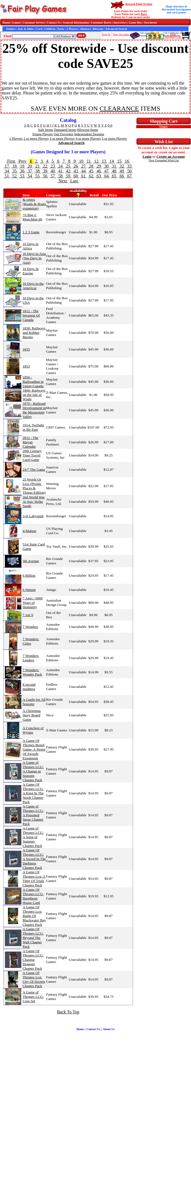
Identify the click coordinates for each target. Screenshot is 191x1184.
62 (91, 176)
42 (68, 171)
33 (129, 166)
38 (37, 171)
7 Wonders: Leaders (30, 658)
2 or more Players (36, 138)
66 (121, 176)
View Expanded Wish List (163, 160)
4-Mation (29, 531)
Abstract (85, 28)
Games (16, 22)
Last (74, 181)
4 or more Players (88, 138)
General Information (76, 22)
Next (62, 181)
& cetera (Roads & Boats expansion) (34, 203)
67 (129, 176)
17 (7, 166)
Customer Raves (101, 22)
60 (76, 176)
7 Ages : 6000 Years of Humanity (32, 602)
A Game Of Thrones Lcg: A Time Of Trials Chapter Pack (33, 878)
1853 (26, 366)
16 (127, 161)
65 (114, 176)
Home (6, 22)
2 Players (72, 28)
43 (76, 171)
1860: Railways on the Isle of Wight (33, 394)
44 (83, 171)
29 (99, 166)
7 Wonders (30, 627)
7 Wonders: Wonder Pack (32, 672)
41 (60, 171)
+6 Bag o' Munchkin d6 (32, 217)
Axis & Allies (26, 28)
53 (22, 176)
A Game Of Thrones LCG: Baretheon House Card (33, 896)
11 (89, 161)
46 (99, 171)
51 (7, 176)
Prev (22, 161)
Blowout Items (87, 130)
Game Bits (135, 22)
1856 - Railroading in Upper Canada (33, 381)
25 (68, 166)
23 (53, 166)
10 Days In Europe (30, 271)
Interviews (120, 22)
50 (129, 171)
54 (30, 176)
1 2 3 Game (30, 232)
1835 (26, 349)
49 (121, 171)
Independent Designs (89, 134)
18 (14, 166)
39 (45, 171)
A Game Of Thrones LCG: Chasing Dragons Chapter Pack (33, 959)
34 (7, 171)
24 (60, 166)
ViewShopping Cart (172, 35)
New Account (121, 34)
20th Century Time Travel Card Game (32, 455)
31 (114, 166)
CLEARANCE (119, 108)
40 (53, 171)
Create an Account (171, 156)
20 (30, 166)
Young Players (42, 134)
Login (147, 156)
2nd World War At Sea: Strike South (33, 501)
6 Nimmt (29, 590)
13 (104, 161)
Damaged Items (65, 130)
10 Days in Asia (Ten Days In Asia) (34, 258)
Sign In (106, 34)
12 (96, 161)
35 (14, 171)
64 (106, 176)
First (11, 161)
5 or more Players (114, 138)
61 (83, 176)
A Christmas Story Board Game (31, 715)
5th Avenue (30, 561)
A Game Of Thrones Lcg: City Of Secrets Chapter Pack (33, 979)
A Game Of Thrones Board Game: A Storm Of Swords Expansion (33, 749)
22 (45, 166)
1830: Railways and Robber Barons (33, 332)
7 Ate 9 (27, 615)
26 (76, 166)
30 (106, 166)
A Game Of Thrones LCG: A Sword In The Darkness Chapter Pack (34, 859)
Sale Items (45, 130)
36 (22, 171)
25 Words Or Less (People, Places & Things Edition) (33, 486)
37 (30, 171)
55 (37, 176)
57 (53, 176)
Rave (144, 14)
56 (45, 176)
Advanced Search (116, 28)
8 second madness (28, 686)
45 (91, 171)
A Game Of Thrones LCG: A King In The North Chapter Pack (33, 793)
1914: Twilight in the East (33, 427)
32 (121, 166)
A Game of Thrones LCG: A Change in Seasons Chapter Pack (33, 771)
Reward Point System (138, 3)
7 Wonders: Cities (30, 641)
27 (83, 166)
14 (111, 161)
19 (22, 166)
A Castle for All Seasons (33, 701)
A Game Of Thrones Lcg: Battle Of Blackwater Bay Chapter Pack (34, 916)
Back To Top (68, 1012)
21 (37, 166)
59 (68, 176)
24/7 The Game (33, 469)
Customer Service (34, 22)
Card (39, 28)
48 (114, 171)
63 (99, 176)
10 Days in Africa (30, 246)
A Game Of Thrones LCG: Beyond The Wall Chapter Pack (33, 938)
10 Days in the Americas (33, 285)
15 (119, 161)
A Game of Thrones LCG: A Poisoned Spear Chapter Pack (33, 815)
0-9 (110, 125)
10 (81, 161)
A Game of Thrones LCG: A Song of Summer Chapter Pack (33, 837)
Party (60, 28)
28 (91, 166)
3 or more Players (62, 138)
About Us (109, 1029)
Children (50, 28)
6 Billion (28, 575)
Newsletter (150, 22)
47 (106, 171)
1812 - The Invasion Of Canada (31, 315)
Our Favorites (63, 134)
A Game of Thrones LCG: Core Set (33, 996)
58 (60, 176)
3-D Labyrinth (33, 516)
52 (14, 176)
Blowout (98, 28)
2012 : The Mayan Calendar (30, 442)
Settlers (10, 28)
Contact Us (54, 22)
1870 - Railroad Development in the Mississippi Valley (34, 410)
